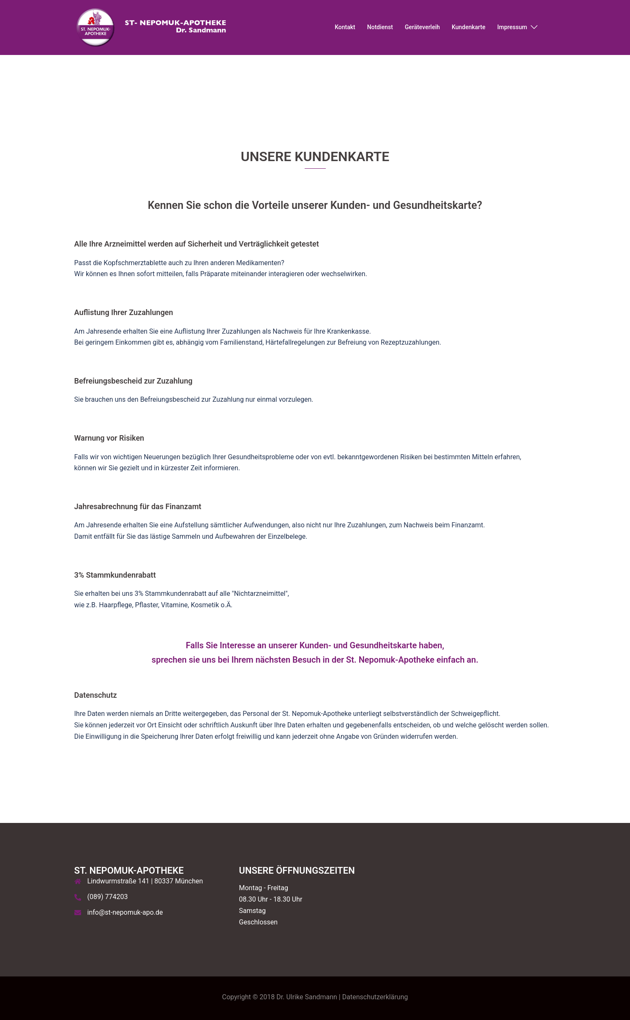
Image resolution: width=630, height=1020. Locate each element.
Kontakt (345, 27)
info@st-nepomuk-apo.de (125, 912)
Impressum (512, 27)
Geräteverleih (422, 27)
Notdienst (380, 27)
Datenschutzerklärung (375, 997)
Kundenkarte (468, 27)
